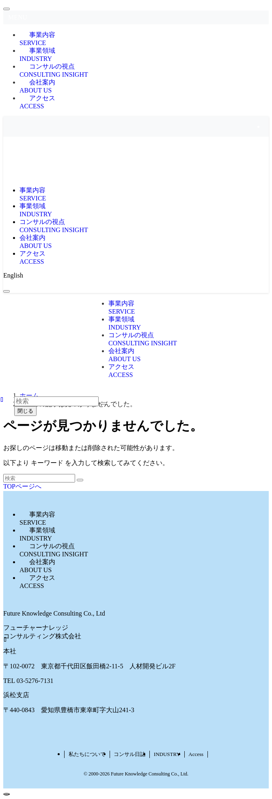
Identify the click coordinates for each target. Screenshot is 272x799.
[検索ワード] (39, 478)
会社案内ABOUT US (37, 86)
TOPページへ (22, 486)
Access (195, 754)
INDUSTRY (167, 754)
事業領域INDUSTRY (37, 54)
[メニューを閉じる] (6, 9)
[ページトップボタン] (6, 794)
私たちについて (87, 754)
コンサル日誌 (129, 754)
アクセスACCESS (37, 102)
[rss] (266, 126)
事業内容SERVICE (37, 38)
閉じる (25, 411)
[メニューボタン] (6, 291)
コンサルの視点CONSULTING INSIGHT (53, 70)
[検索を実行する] (80, 480)
